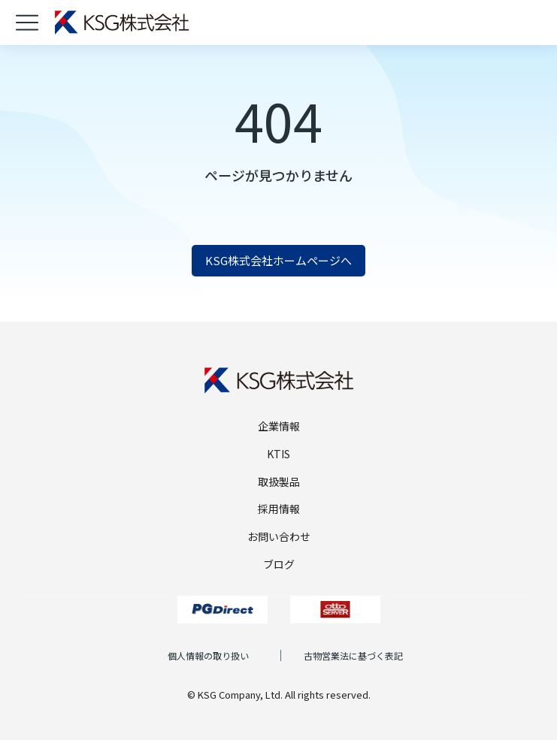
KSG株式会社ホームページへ (278, 260)
